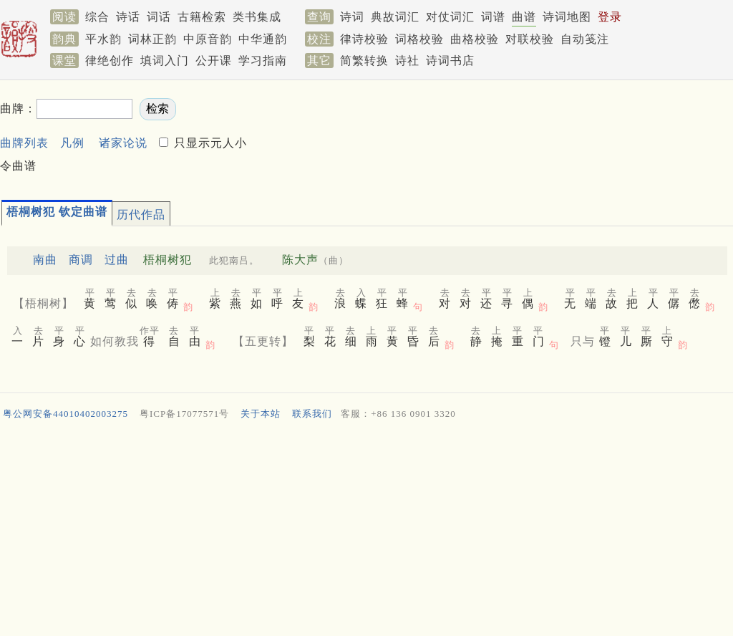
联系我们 (312, 413)
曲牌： (18, 108)
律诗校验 (364, 39)
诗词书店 (450, 60)
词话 (159, 17)
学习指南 (262, 60)
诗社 (407, 60)
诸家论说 (123, 143)
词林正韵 (152, 39)
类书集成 (257, 17)
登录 (610, 17)
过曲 (117, 260)
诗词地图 (567, 17)
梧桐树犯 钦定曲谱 (56, 212)
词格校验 (419, 39)
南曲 (45, 260)
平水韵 (103, 39)
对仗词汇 (450, 17)
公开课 (213, 60)
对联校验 (529, 39)
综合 (97, 17)
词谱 (493, 17)
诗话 (128, 17)
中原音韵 (207, 39)
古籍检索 (202, 17)
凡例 (72, 143)
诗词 (352, 17)
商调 (81, 260)
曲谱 (524, 17)
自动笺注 (584, 39)
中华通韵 (262, 39)
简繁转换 (364, 60)
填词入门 (164, 60)
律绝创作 (109, 60)
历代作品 (141, 214)
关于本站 (261, 413)
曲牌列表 (24, 143)
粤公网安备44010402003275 (65, 413)
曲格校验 (474, 39)
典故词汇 (395, 17)
